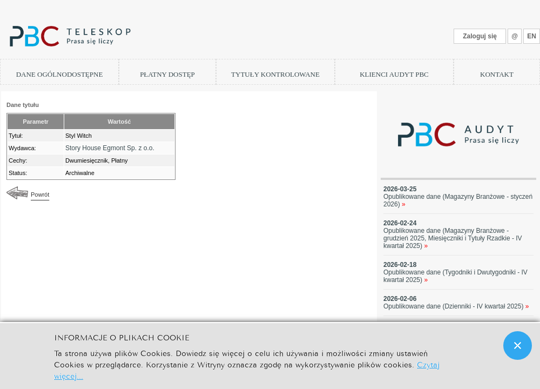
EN (531, 36)
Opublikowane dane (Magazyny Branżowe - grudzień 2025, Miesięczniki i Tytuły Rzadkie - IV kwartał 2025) (452, 238)
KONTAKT (497, 74)
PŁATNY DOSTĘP (167, 74)
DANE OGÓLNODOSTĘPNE (59, 74)
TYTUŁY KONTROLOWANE (275, 74)
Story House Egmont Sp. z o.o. (109, 148)
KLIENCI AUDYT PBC (394, 74)
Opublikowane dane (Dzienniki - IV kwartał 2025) (456, 306)
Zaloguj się (479, 36)
